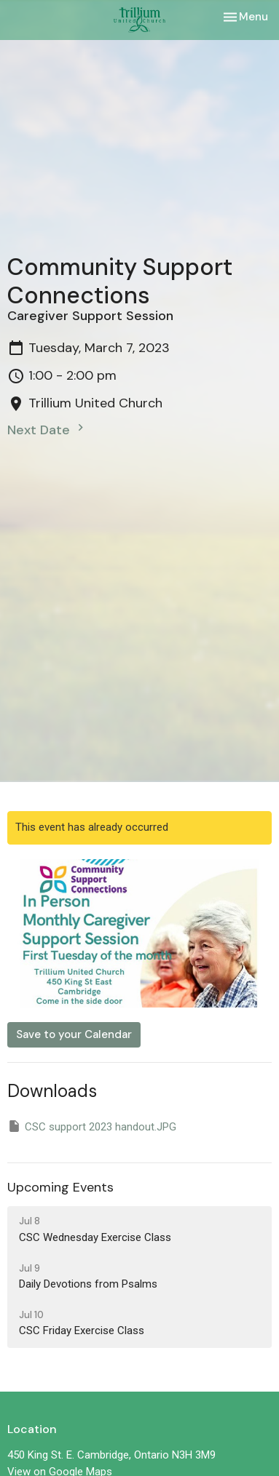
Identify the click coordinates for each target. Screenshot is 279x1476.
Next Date (47, 429)
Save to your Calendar (74, 1034)
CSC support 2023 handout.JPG (91, 1126)
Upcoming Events (60, 1187)
